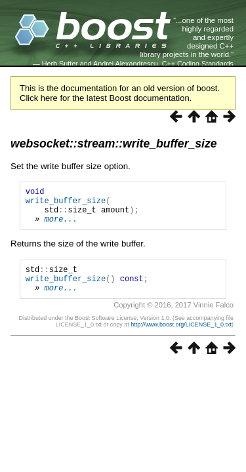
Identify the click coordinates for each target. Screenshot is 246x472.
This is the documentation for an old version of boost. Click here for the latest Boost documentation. (120, 93)
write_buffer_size (66, 204)
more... (61, 226)
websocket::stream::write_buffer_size (113, 143)
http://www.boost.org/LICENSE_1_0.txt (181, 338)
